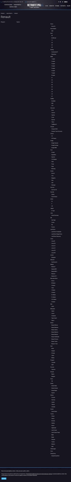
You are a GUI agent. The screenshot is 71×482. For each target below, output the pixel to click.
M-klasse (53, 283)
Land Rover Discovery (56, 236)
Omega (53, 353)
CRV (52, 182)
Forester (53, 397)
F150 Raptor (54, 159)
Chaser (53, 416)
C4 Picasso (53, 138)
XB (52, 381)
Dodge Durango (54, 145)
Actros (52, 280)
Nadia (52, 437)
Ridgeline (53, 178)
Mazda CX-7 (54, 276)
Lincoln (52, 255)
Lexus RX (53, 252)
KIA (51, 217)
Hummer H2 (54, 189)
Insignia (53, 350)
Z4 (52, 94)
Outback (53, 406)
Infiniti (51, 199)
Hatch (52, 306)
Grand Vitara (54, 411)
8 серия (53, 75)
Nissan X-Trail (54, 343)
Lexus (51, 238)
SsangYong (53, 453)
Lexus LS (53, 245)
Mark (52, 434)
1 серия (53, 58)
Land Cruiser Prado (55, 432)
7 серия (53, 73)
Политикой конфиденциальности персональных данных (39, 473)
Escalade (53, 101)
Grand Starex (54, 196)
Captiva (53, 115)
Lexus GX (53, 250)
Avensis (53, 420)
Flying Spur (53, 54)
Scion (51, 378)
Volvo (51, 451)
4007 (52, 364)
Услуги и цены (8, 4)
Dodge (51, 140)
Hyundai (52, 192)
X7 (52, 96)
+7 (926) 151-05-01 (18, 2)
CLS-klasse (53, 299)
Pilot (52, 180)
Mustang (53, 168)
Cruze (52, 117)
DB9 (52, 30)
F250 (52, 161)
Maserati (52, 259)
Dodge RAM (54, 147)
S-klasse (53, 285)
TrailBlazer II (54, 124)
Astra (52, 348)
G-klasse (53, 292)
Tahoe (52, 122)
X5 (52, 86)
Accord (53, 173)
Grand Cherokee (55, 215)
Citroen (52, 133)
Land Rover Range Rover (56, 234)
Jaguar (52, 208)
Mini (51, 304)
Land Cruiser (54, 430)
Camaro (53, 112)
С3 (52, 136)
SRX (52, 103)
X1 (52, 77)
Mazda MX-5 (54, 271)
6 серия (53, 70)
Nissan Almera (54, 325)
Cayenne (53, 369)
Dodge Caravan (54, 143)
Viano (52, 287)
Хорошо (4, 478)
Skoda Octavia (54, 388)
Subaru (52, 395)
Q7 (52, 45)
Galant (52, 311)
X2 (52, 80)
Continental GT (54, 52)
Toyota (52, 413)
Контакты (63, 5)
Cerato (52, 222)
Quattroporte (54, 262)
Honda (51, 171)
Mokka (52, 357)
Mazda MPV (54, 269)
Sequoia (53, 439)
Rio (52, 224)
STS (52, 105)
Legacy (53, 402)
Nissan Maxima (54, 332)
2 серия (53, 61)
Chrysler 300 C (54, 129)
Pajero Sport (54, 318)
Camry (52, 418)
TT (52, 40)
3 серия (53, 63)
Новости (51, 5)
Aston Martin (53, 28)
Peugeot (52, 360)
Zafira (52, 355)
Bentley (52, 49)
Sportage (53, 220)
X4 (52, 84)
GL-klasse (53, 294)
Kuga (52, 166)
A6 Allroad (53, 37)
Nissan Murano (54, 334)
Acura (51, 23)
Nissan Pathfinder (55, 336)
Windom (53, 444)
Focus (52, 164)
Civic (52, 175)
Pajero (52, 320)
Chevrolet (52, 108)
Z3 (52, 91)
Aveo (52, 110)
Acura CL (53, 26)
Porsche (52, 367)
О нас (46, 5)
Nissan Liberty (54, 329)
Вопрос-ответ (13, 6)
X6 (52, 89)
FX (52, 201)
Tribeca (53, 404)
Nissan (51, 322)
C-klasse (53, 290)
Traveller (53, 362)
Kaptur (52, 374)
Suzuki (51, 409)
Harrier (52, 425)
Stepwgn (53, 185)
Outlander (53, 315)
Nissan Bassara (54, 327)
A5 (52, 47)
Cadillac (52, 98)
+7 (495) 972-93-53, (7, 2)
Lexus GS (53, 243)
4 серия (53, 66)
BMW (51, 56)
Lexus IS (53, 241)
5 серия (53, 68)
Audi (51, 33)
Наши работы (17, 4)
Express (53, 119)
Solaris (52, 194)
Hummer (52, 187)
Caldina (53, 423)
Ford (51, 150)
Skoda (51, 383)
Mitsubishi (52, 308)
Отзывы (57, 5)
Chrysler (52, 126)
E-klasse (53, 301)
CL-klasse (53, 297)
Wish (52, 446)
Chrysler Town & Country (56, 131)
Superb (53, 392)
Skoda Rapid (54, 390)
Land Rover (52, 229)
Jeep (51, 213)
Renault (52, 371)
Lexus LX (53, 248)
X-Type (53, 210)
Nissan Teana (54, 341)
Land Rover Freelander (56, 231)
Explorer (53, 157)
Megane (53, 376)
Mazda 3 (53, 266)
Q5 (52, 42)
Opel (51, 346)
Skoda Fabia (54, 385)
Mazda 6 (53, 273)
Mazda (52, 264)
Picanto (53, 227)
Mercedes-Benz (53, 278)
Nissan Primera (54, 339)
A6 (52, 35)
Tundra (53, 441)
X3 (52, 82)
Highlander (53, 427)
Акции (68, 5)
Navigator (53, 257)
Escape (53, 152)
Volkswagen (53, 448)
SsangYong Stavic (55, 455)
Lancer (52, 313)
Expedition (53, 154)
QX (52, 206)
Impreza (53, 399)
